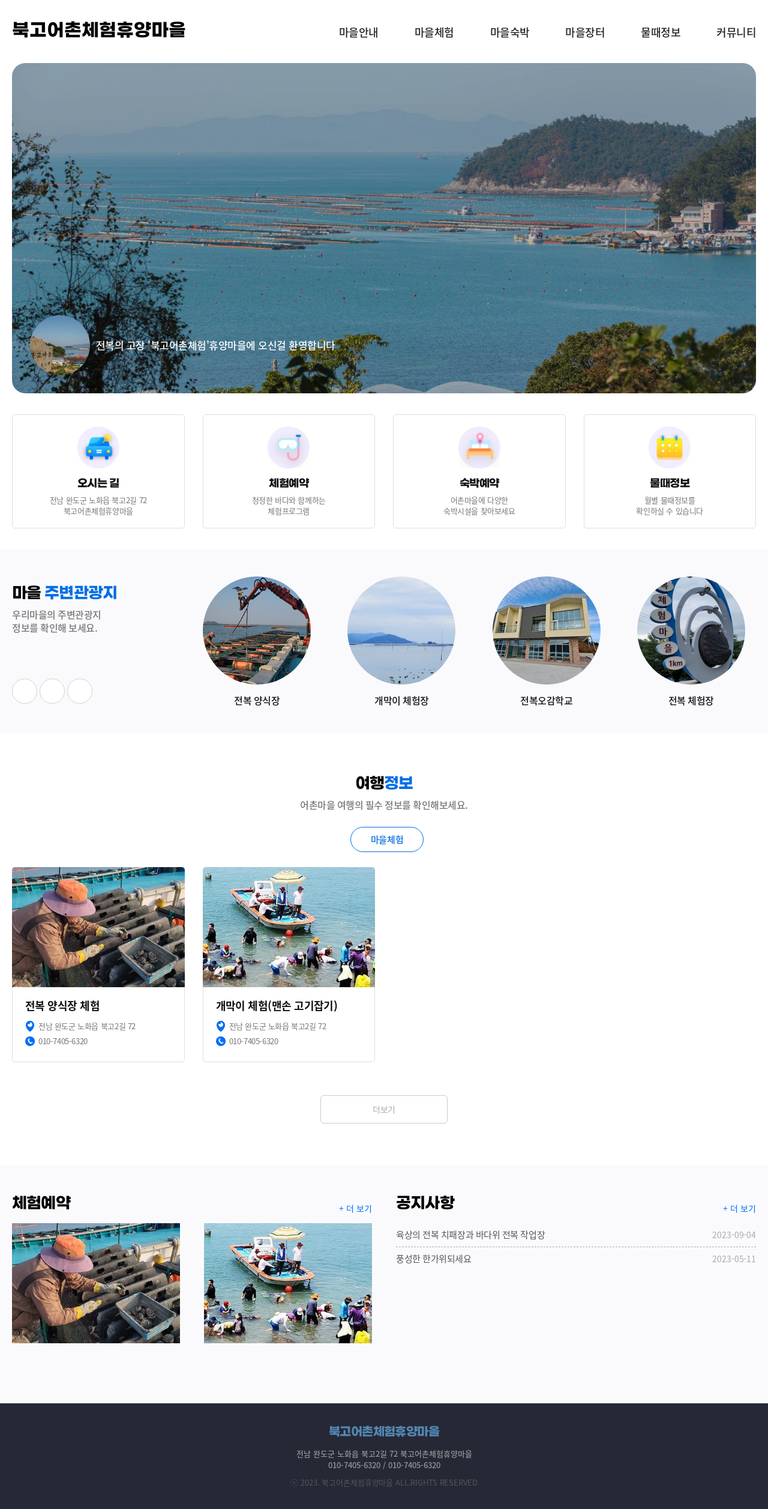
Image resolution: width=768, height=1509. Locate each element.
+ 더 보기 (355, 1208)
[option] (384, 228)
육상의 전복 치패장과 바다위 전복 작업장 (576, 1235)
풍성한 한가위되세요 (576, 1259)
